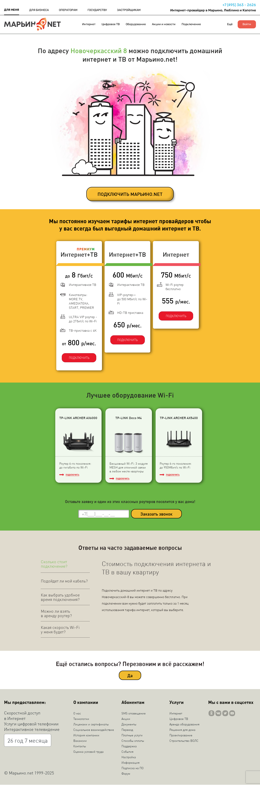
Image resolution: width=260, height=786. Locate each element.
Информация (130, 764)
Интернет (88, 24)
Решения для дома (182, 731)
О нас (77, 714)
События (127, 753)
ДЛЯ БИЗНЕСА (39, 10)
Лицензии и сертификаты (91, 725)
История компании (86, 736)
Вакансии (80, 742)
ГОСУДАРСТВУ (97, 10)
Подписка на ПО (132, 769)
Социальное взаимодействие (93, 731)
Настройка (128, 758)
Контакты (79, 747)
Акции (125, 720)
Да (130, 676)
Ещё (230, 24)
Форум (125, 775)
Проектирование (180, 736)
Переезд (127, 731)
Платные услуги (132, 736)
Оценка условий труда (88, 753)
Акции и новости (164, 24)
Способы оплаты (132, 742)
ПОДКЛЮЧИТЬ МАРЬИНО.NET (130, 194)
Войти (247, 24)
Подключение (191, 24)
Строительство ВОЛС (183, 742)
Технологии (81, 720)
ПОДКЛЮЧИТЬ (76, 354)
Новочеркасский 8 (98, 50)
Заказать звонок (156, 515)
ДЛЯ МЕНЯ (11, 10)
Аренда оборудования (184, 725)
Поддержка (129, 747)
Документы (128, 725)
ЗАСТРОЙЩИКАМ (129, 10)
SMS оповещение (133, 714)
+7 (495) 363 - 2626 (239, 5)
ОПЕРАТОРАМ (68, 10)
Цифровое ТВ (111, 24)
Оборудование (136, 24)
